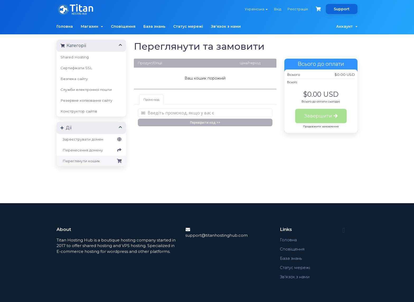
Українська (256, 9)
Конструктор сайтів (78, 111)
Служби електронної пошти (86, 89)
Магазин (92, 26)
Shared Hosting (74, 57)
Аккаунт (346, 26)
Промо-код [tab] (151, 99)
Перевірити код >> (205, 122)
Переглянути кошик (91, 161)
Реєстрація (298, 9)
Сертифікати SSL (76, 68)
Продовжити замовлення (321, 126)
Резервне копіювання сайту (86, 100)
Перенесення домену (91, 150)
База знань (154, 26)
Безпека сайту (74, 79)
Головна (65, 26)
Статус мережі (188, 26)
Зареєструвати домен (91, 139)
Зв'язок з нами (226, 26)
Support (342, 9)
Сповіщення (123, 26)
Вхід (277, 9)
